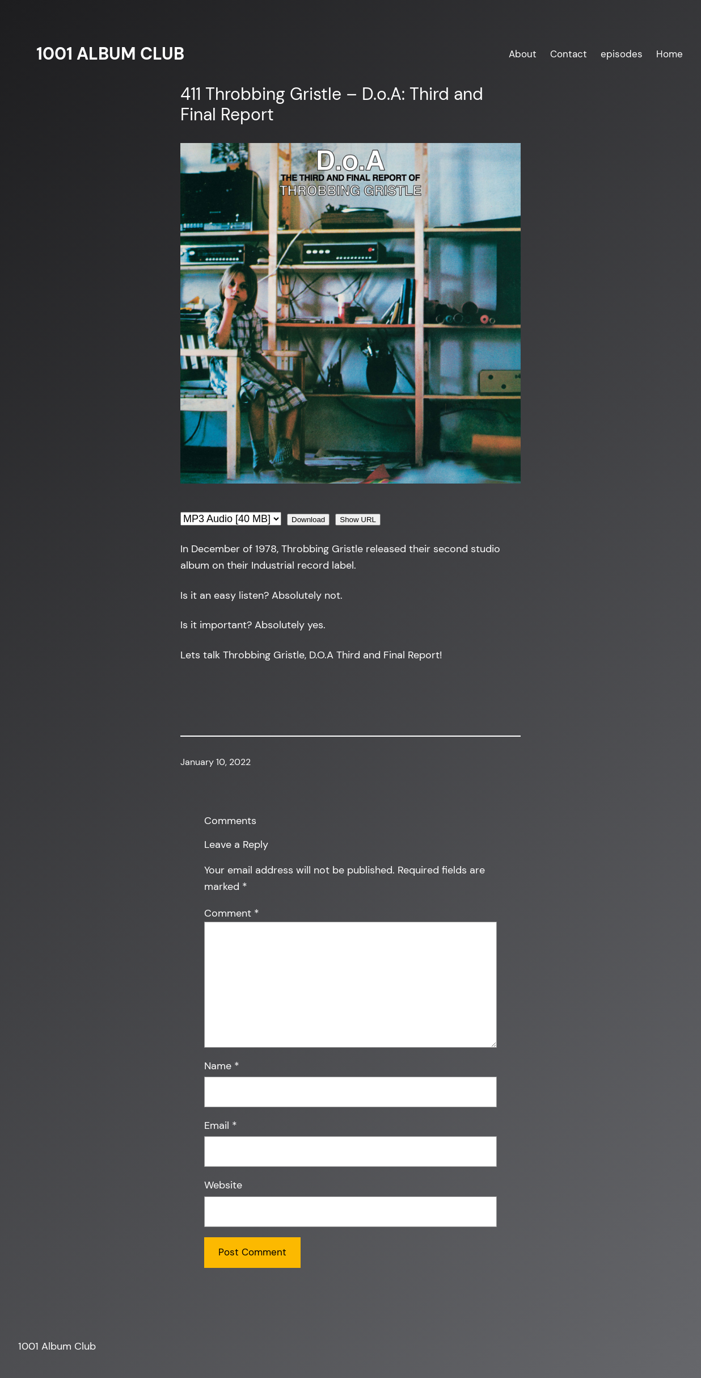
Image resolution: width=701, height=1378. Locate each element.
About (523, 54)
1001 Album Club (110, 54)
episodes (622, 54)
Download (308, 519)
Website (223, 1185)
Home (669, 54)
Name (221, 1066)
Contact (568, 54)
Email (220, 1125)
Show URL (358, 519)
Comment (231, 913)
